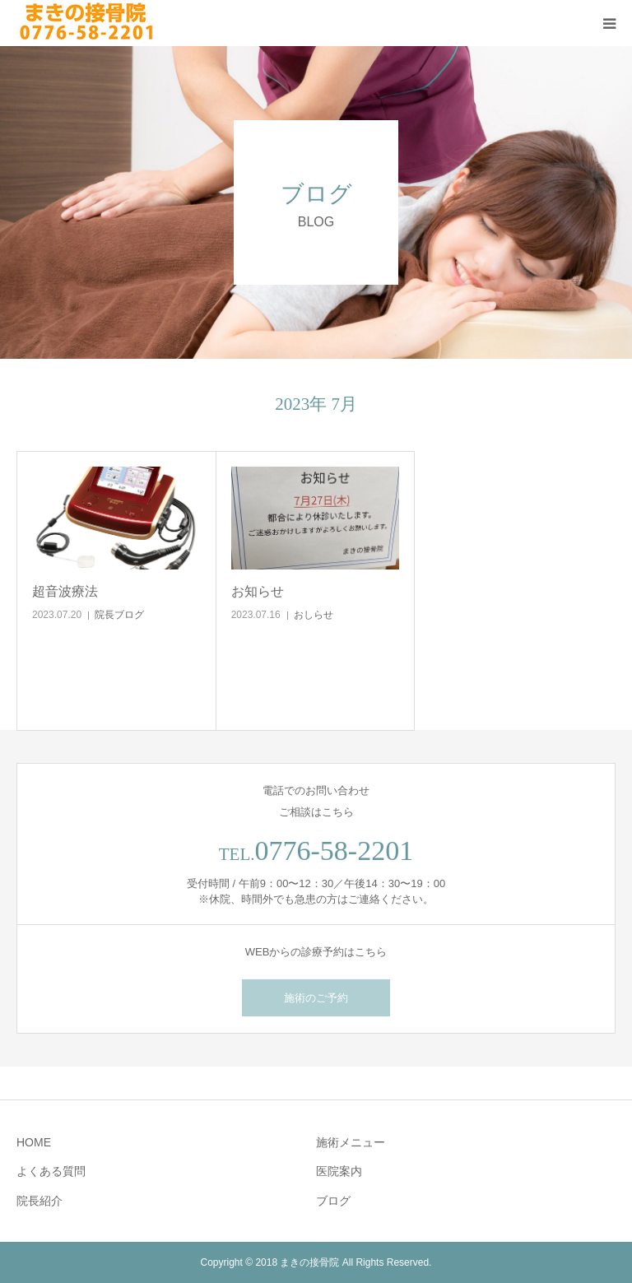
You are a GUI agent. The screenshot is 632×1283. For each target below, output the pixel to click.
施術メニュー (350, 1142)
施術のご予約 (316, 998)
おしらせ (313, 615)
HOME (33, 1142)
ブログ (333, 1200)
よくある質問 (51, 1171)
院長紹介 (39, 1200)
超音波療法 (65, 591)
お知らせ (257, 591)
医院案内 (339, 1171)
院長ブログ (119, 615)
